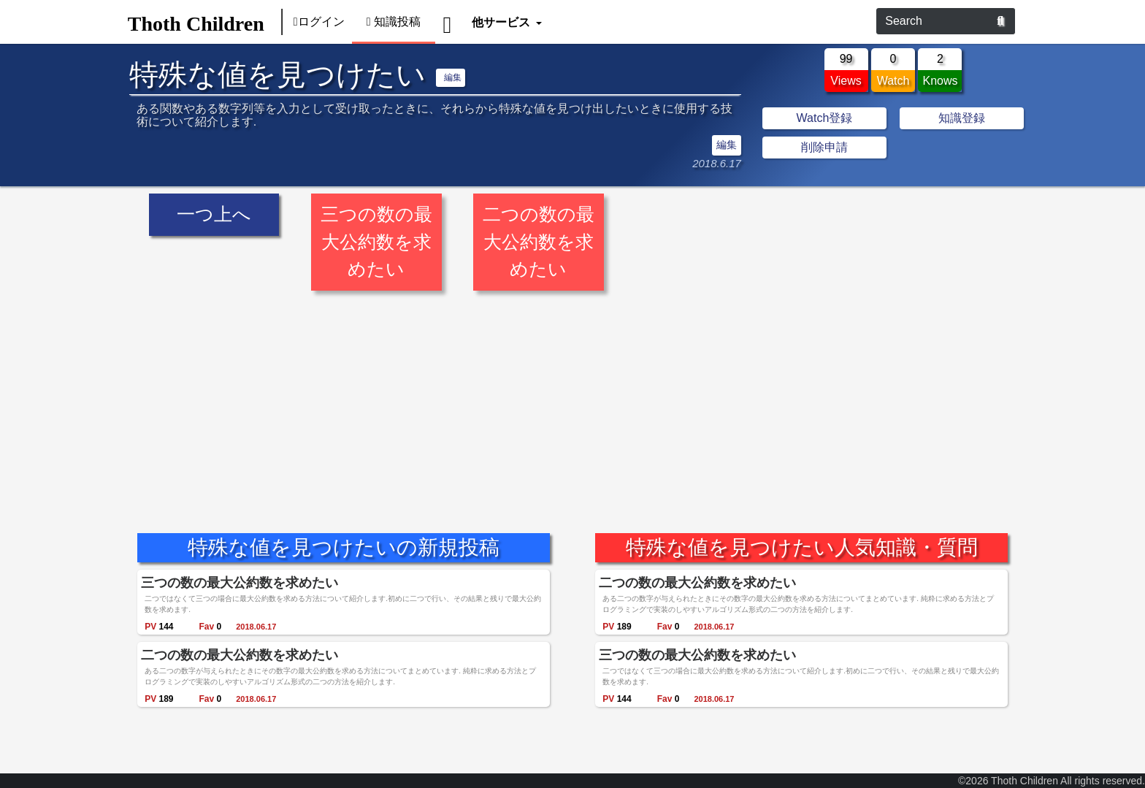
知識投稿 (394, 21)
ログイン (319, 21)
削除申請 (824, 147)
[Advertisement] (572, 401)
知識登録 (961, 118)
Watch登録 (825, 118)
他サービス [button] (502, 21)
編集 (453, 77)
